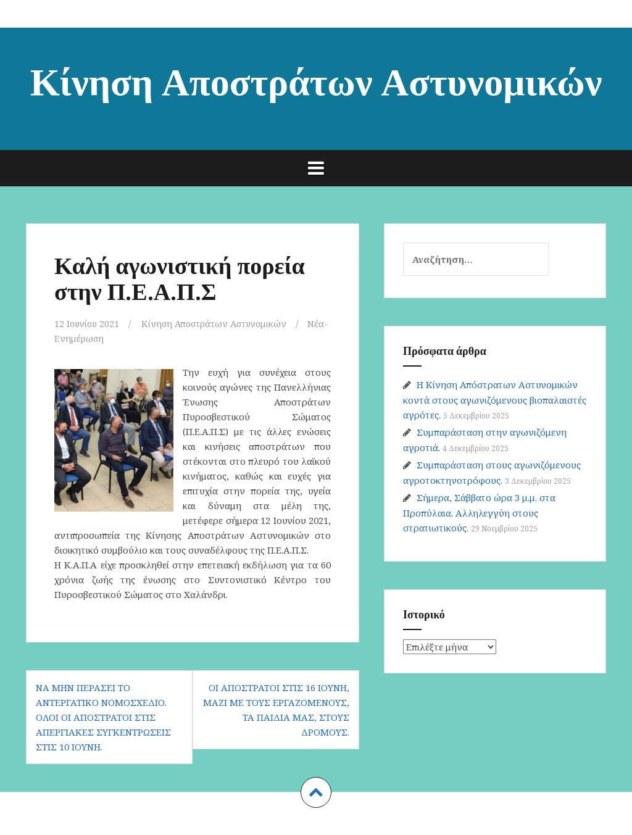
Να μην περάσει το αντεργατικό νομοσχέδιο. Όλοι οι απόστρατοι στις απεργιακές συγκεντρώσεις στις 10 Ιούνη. (103, 716)
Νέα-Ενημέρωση (89, 338)
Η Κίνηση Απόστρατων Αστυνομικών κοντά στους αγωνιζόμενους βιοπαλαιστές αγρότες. (494, 399)
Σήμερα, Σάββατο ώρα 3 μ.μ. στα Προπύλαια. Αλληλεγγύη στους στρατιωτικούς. (479, 512)
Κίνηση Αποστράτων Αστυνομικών (316, 79)
